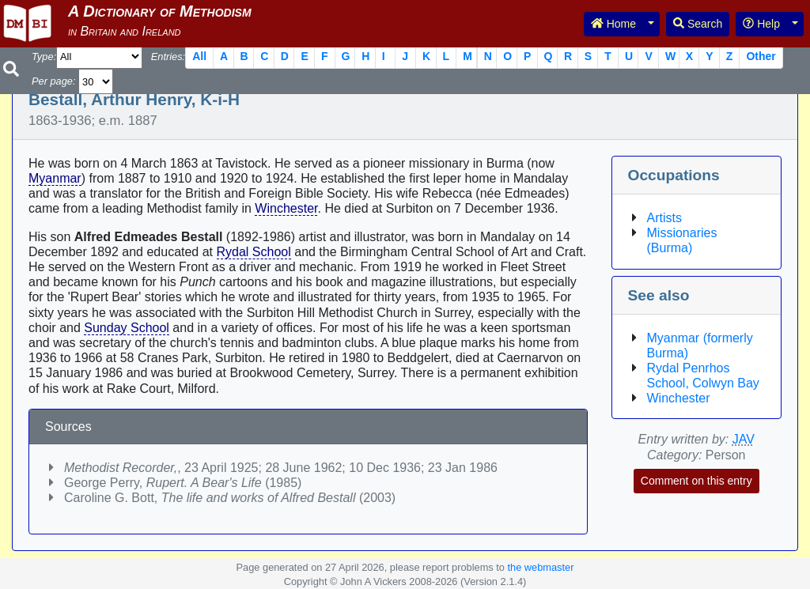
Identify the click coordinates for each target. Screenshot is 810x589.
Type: (44, 56)
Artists (664, 218)
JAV (743, 439)
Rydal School (254, 252)
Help (761, 23)
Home (613, 23)
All (199, 56)
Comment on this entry (696, 480)
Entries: (168, 56)
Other (760, 56)
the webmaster (540, 567)
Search (697, 23)
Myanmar (54, 178)
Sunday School (126, 327)
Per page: (54, 81)
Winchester (286, 208)
